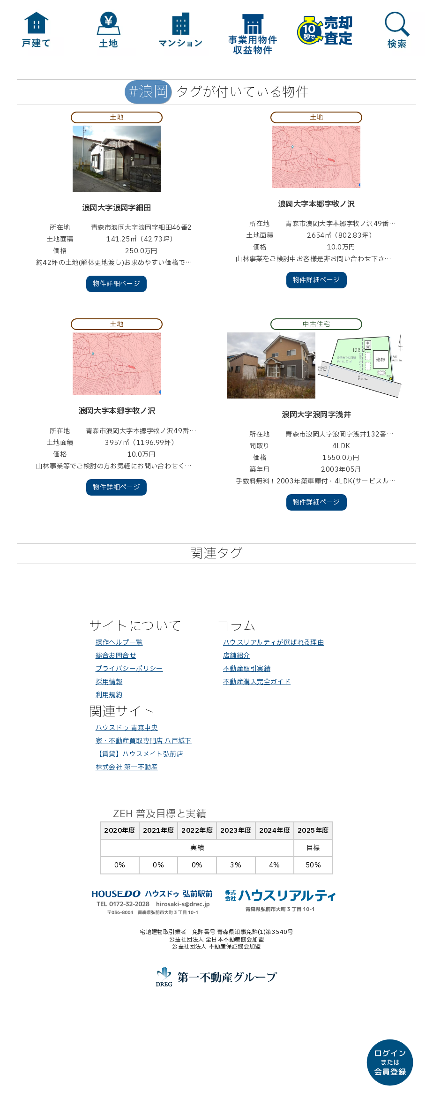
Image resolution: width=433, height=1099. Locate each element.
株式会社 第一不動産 (127, 767)
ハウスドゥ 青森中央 (127, 728)
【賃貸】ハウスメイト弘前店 (139, 754)
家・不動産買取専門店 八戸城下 (144, 741)
